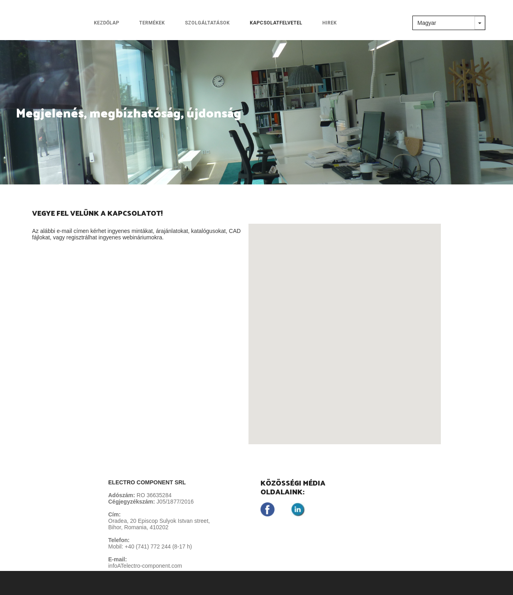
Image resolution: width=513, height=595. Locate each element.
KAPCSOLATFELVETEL (276, 23)
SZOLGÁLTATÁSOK (207, 23)
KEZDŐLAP (106, 23)
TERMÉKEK (152, 23)
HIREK (329, 23)
